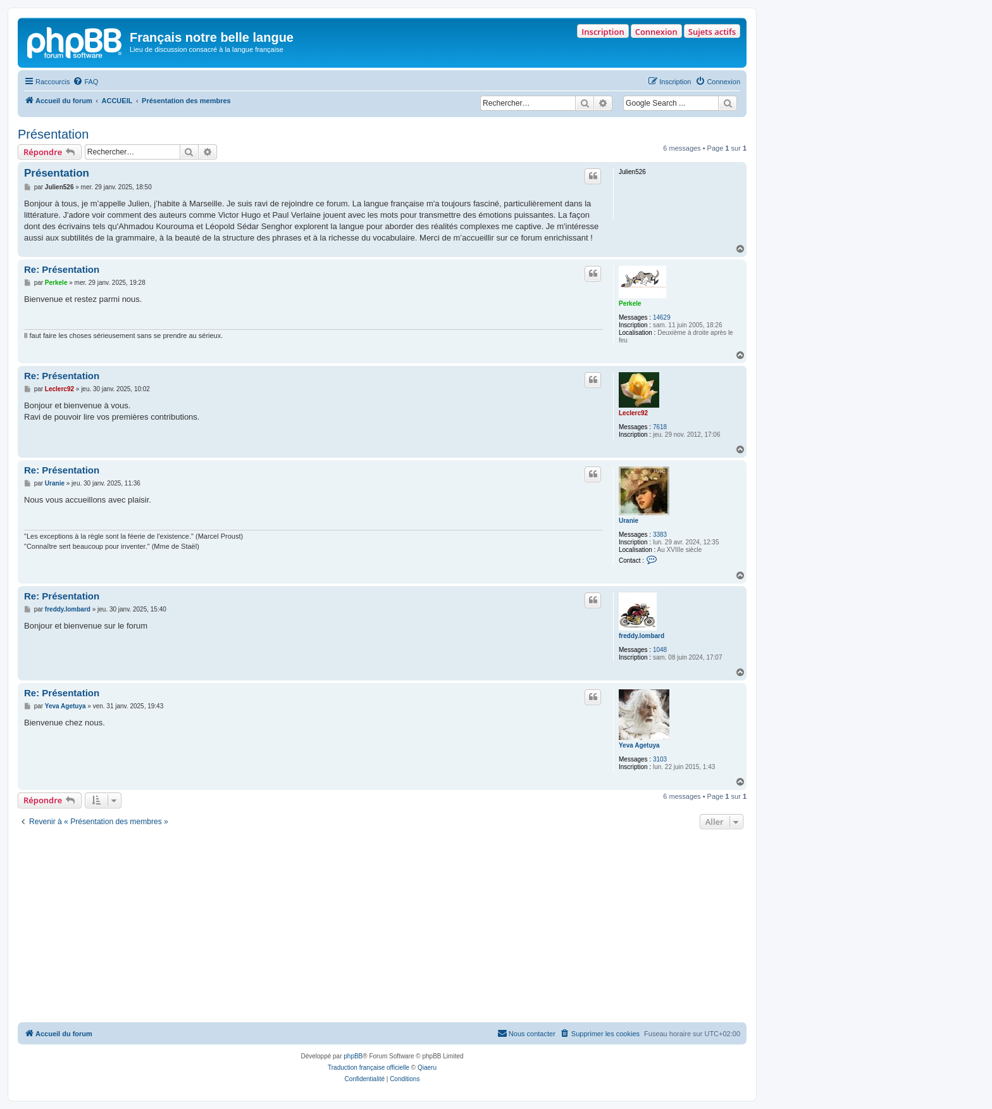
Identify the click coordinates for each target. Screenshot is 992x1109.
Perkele (630, 303)
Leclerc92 (633, 413)
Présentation (53, 134)
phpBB (353, 1056)
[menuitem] (85, 81)
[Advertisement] (382, 927)
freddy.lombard (641, 635)
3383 (660, 534)
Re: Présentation (61, 269)
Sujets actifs (712, 31)
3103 (660, 759)
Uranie (628, 520)
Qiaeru (427, 1067)
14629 (662, 317)
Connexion (656, 31)
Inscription (602, 31)
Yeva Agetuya (639, 745)
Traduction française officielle (368, 1067)
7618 (660, 426)
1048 (660, 649)
